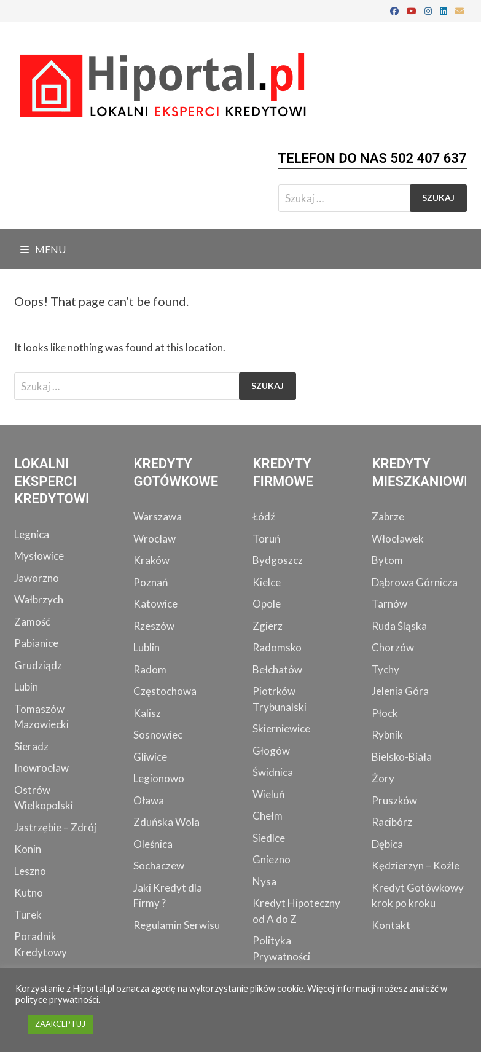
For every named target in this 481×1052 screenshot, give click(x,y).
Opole (266, 603)
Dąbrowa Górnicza (415, 582)
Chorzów (393, 647)
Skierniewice (281, 728)
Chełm (267, 815)
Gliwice (150, 756)
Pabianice (36, 643)
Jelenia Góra (400, 691)
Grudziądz (38, 665)
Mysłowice (39, 555)
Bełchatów (277, 669)
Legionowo (158, 778)
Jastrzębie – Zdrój (55, 827)
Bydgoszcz (277, 560)
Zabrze (388, 516)
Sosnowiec (157, 734)
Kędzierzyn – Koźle (415, 865)
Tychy (385, 669)
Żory (383, 778)
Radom (149, 669)
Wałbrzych (38, 599)
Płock (385, 713)
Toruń (266, 538)
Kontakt (391, 925)
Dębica (387, 844)
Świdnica (272, 772)
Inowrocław (41, 767)
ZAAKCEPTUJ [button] (60, 1024)
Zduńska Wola (166, 821)
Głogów (271, 750)
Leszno (30, 871)
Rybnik (387, 734)
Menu (43, 249)
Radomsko (277, 647)
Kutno (28, 892)
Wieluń (268, 794)
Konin (27, 848)
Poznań (150, 582)
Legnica (31, 534)
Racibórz (392, 821)
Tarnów (389, 603)
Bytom (387, 560)
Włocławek (398, 538)
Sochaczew (158, 865)
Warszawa (157, 516)
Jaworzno (36, 577)
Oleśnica (153, 844)
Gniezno (271, 859)
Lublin (146, 647)
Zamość (32, 621)
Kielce (266, 582)
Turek (28, 914)
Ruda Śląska (399, 625)
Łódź (263, 516)
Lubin (26, 686)
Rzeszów (153, 625)
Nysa (264, 881)
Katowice (155, 603)
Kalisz (147, 713)
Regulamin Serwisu (176, 925)
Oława (148, 800)
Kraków (151, 560)
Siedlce (268, 837)
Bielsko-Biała (402, 756)
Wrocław (154, 538)
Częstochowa (165, 691)
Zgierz (267, 625)
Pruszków (394, 800)
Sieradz (31, 746)
